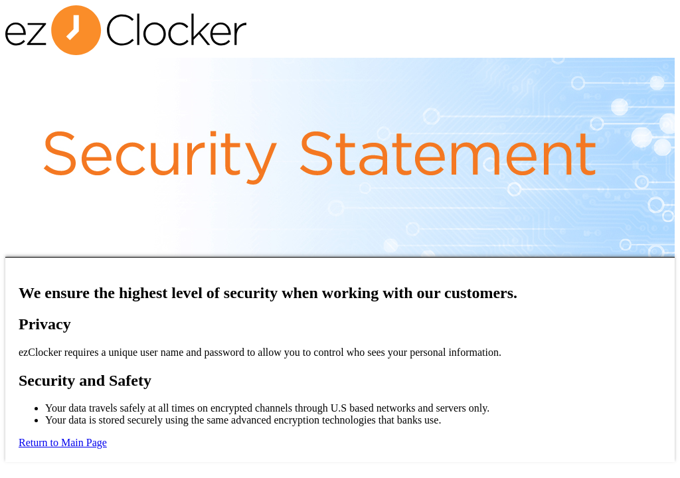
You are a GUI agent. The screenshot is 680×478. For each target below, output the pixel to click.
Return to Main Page (63, 442)
